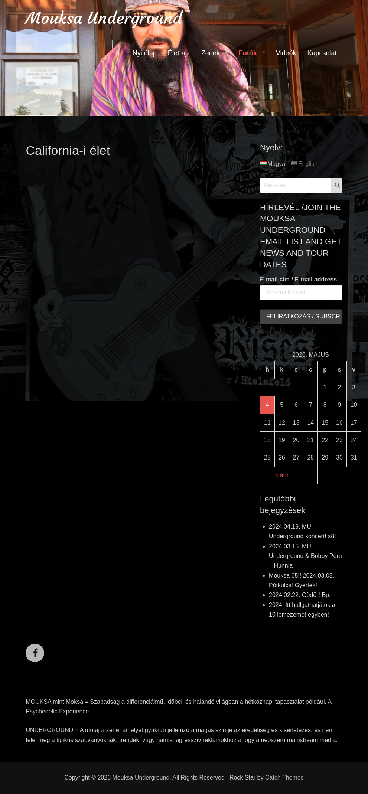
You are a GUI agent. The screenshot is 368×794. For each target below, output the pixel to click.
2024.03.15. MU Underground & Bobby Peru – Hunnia (305, 556)
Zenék (210, 53)
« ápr (282, 475)
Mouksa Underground (104, 18)
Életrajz (179, 53)
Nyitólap (145, 53)
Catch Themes (284, 777)
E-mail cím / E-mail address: (299, 279)
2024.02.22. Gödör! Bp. (299, 595)
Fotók (248, 53)
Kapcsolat (322, 53)
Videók (286, 53)
